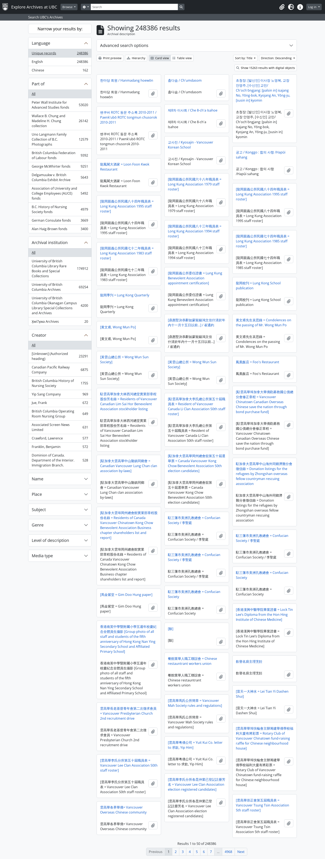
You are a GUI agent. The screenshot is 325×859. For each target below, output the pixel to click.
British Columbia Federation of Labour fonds (60, 155)
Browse (67, 7)
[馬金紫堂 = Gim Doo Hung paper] (126, 594)
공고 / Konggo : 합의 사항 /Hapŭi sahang (260, 155)
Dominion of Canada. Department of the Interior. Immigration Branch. (60, 460)
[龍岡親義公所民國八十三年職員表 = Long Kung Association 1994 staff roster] (194, 231)
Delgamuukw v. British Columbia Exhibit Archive (60, 177)
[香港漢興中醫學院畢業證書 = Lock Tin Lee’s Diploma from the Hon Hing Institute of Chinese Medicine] (264, 614)
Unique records (60, 54)
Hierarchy (136, 58)
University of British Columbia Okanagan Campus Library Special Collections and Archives (60, 305)
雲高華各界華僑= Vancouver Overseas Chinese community (123, 810)
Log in (312, 7)
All (33, 94)
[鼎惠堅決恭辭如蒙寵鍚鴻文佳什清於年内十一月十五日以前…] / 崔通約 (196, 322)
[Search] (134, 7)
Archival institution (50, 242)
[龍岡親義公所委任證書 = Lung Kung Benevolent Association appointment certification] (195, 278)
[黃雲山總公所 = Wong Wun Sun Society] (124, 359)
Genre (38, 525)
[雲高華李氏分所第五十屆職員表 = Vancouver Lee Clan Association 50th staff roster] (129, 765)
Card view (160, 58)
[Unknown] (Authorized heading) (60, 356)
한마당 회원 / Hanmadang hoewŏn (126, 80)
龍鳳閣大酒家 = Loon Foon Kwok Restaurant (124, 167)
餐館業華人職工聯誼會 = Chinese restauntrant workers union (192, 661)
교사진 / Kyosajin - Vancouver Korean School (190, 145)
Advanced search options (124, 45)
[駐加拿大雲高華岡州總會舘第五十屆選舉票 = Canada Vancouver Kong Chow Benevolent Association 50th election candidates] (196, 463)
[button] (281, 7)
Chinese (60, 71)
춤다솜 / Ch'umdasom (185, 80)
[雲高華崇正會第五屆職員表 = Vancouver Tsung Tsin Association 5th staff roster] (262, 805)
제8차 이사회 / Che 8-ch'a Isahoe (192, 110)
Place (37, 494)
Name (37, 479)
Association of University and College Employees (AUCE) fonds (60, 193)
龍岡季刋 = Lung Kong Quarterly (124, 295)
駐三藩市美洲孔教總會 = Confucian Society (262, 575)
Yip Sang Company (60, 395)
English (60, 62)
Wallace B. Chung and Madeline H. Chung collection (60, 121)
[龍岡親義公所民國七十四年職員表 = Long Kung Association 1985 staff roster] (262, 241)
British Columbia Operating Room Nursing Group (60, 413)
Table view (182, 58)
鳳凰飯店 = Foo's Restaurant (257, 362)
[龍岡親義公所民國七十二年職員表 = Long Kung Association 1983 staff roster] (127, 253)
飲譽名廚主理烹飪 (249, 661)
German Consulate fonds (60, 221)
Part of (38, 84)
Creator (39, 335)
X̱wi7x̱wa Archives (60, 322)
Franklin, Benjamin (60, 447)
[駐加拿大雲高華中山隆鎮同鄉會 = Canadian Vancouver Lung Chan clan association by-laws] (128, 466)
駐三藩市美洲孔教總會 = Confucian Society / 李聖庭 (194, 520)
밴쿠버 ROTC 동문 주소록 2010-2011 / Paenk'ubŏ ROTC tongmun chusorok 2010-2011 (128, 117)
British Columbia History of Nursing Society (60, 383)
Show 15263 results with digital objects (265, 68)
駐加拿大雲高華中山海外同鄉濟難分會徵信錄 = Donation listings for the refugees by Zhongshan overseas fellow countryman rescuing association (264, 473)
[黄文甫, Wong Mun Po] (118, 327)
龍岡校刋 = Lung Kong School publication (258, 285)
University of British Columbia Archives (60, 287)
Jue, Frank (60, 403)
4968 (228, 851)
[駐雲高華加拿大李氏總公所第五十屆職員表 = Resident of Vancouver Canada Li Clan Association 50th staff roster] (196, 406)
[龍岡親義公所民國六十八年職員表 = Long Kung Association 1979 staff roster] (194, 184)
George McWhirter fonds (60, 167)
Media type (42, 555)
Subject (39, 509)
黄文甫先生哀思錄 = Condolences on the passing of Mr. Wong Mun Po (263, 322)
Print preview (109, 58)
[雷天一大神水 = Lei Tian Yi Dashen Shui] (262, 694)
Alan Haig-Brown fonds (60, 229)
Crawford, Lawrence (60, 439)
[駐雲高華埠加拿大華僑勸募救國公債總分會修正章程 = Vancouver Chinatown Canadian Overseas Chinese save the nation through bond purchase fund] (264, 402)
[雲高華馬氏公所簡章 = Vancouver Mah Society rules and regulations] (195, 703)
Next (241, 851)
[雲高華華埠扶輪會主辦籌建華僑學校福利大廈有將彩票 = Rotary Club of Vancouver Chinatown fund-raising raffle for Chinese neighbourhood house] (264, 738)
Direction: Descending (276, 58)
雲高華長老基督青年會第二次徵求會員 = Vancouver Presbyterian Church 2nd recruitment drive (128, 713)
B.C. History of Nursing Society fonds (60, 209)
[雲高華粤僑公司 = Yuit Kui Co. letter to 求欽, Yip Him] (195, 745)
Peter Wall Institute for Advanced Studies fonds (60, 105)
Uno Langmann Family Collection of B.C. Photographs (60, 139)
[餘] (170, 628)
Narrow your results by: (60, 29)
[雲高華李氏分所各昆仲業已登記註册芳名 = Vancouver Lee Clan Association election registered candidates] (196, 784)
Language (41, 43)
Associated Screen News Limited (60, 427)
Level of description (50, 540)
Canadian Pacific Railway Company (60, 369)
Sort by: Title (244, 58)
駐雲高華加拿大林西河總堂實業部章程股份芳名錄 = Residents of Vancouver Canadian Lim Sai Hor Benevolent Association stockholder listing (128, 401)
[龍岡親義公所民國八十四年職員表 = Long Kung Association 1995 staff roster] (262, 194)
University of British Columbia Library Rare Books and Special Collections (60, 268)
